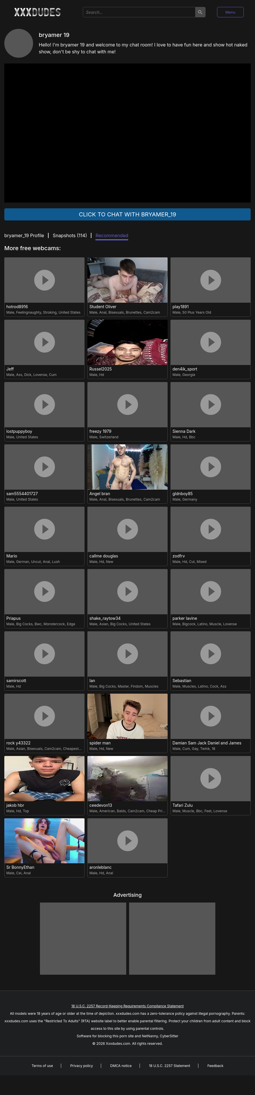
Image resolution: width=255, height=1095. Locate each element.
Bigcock (188, 624)
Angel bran (99, 493)
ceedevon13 (100, 805)
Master (123, 686)
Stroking (50, 312)
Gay (195, 748)
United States (69, 312)
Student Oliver (102, 306)
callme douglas (103, 556)
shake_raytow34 (105, 618)
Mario (11, 556)
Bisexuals (116, 312)
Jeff (10, 369)
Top (26, 811)
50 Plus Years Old (196, 312)
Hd (101, 375)
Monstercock (54, 624)
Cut (192, 561)
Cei (19, 873)
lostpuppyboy (19, 431)
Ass (19, 375)
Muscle (215, 624)
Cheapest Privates (78, 748)
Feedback (215, 1066)
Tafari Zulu (182, 805)
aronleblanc (100, 867)
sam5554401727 (22, 493)
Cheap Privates (158, 811)
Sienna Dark (183, 431)
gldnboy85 (182, 493)
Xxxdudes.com (118, 1043)
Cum (53, 375)
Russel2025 (100, 369)
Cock (214, 686)
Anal (102, 312)
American (107, 811)
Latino (203, 624)
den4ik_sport (184, 369)
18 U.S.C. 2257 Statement (169, 1066)
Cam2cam (151, 312)
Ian (92, 680)
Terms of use (42, 1066)
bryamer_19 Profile (24, 235)
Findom (137, 686)
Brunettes (133, 312)
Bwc (37, 624)
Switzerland (108, 437)
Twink (205, 748)
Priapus (13, 618)
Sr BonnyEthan (20, 867)
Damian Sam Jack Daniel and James (206, 743)
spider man (100, 743)
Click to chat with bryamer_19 (127, 214)
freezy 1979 (100, 431)
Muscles (151, 686)
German (22, 561)
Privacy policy (81, 1066)
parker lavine (184, 618)
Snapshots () (70, 235)
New (109, 561)
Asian (103, 624)
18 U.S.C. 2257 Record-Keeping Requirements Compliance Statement (127, 1006)
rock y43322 (18, 743)
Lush (56, 561)
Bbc (192, 437)
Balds (121, 811)
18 (213, 748)
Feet (208, 811)
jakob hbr (15, 805)
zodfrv (178, 556)
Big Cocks (24, 624)
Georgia (188, 375)
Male (10, 312)
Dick (27, 375)
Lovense (40, 375)
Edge (71, 624)
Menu (230, 12)
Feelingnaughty (28, 312)
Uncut (36, 561)
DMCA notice (121, 1066)
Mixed (201, 561)
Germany (189, 499)
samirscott (16, 680)
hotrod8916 (17, 306)
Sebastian (181, 680)
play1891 (180, 306)
